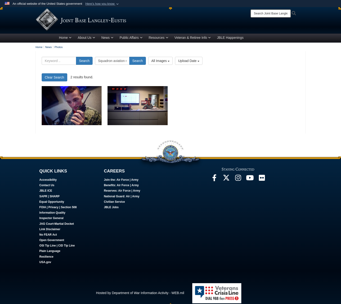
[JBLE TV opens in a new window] (250, 180)
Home (65, 38)
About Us (86, 38)
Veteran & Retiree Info (193, 38)
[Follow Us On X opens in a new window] (226, 180)
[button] (102, 3)
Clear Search (54, 78)
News (107, 38)
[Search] (271, 13)
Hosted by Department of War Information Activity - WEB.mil (140, 294)
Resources (158, 38)
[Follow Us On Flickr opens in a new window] (262, 180)
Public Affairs (131, 38)
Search (84, 62)
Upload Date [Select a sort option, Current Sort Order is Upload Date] (188, 62)
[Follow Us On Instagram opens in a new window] (238, 180)
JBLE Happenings (230, 38)
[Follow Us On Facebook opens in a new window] (214, 180)
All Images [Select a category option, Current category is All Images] (160, 62)
